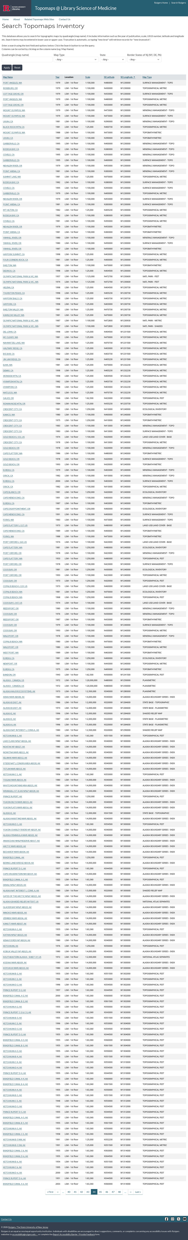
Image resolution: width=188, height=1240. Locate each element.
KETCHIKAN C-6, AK (12, 1167)
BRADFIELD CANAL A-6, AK (15, 1184)
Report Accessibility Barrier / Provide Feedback (74, 1234)
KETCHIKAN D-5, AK (12, 1106)
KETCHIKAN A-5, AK (12, 1128)
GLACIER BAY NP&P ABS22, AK (17, 907)
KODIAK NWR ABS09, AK (15, 962)
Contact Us (64, 19)
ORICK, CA (8, 475)
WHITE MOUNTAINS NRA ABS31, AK (20, 785)
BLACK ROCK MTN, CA (13, 127)
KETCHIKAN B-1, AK (12, 735)
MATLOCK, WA (10, 392)
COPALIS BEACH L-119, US (15, 586)
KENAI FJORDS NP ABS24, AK (16, 940)
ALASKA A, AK (9, 724)
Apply (7, 67)
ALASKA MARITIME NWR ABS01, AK (20, 818)
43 (88, 1191)
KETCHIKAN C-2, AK (12, 979)
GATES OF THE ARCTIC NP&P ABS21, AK (22, 896)
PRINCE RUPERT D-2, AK (14, 990)
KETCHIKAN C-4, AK (12, 1062)
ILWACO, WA (9, 414)
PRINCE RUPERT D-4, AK (14, 1073)
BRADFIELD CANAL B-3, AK (15, 1045)
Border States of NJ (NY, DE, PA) (144, 55)
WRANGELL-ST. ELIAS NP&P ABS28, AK (21, 791)
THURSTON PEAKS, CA (14, 293)
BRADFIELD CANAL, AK (13, 857)
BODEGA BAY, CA (11, 149)
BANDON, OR (9, 674)
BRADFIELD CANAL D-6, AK (15, 1156)
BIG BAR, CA (8, 354)
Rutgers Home (161, 2)
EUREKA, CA (8, 470)
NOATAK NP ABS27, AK (14, 746)
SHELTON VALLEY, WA (13, 309)
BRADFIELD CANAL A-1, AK (15, 879)
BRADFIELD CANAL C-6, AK (15, 1150)
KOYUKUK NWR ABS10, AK (16, 968)
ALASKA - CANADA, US (13, 680)
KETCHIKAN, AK (10, 946)
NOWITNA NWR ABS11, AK (16, 752)
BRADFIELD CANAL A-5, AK (15, 1117)
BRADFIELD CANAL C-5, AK (15, 1134)
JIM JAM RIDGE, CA (12, 359)
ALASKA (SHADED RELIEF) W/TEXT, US (20, 901)
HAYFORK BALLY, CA (12, 298)
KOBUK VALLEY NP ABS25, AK (17, 951)
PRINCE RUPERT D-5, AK (14, 1112)
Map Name (8, 77)
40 (69, 1191)
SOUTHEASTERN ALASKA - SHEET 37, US (22, 957)
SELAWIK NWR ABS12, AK (15, 757)
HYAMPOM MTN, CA (12, 381)
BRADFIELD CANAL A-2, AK (15, 995)
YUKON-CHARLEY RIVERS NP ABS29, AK (22, 829)
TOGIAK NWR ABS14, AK (14, 780)
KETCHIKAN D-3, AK (12, 1029)
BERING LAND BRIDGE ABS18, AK (18, 863)
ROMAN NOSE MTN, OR (14, 403)
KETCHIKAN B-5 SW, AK (14, 1145)
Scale (87, 77)
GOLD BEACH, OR (11, 448)
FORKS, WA (8, 519)
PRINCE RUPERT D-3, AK (14, 1034)
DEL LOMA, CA (9, 331)
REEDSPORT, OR (11, 608)
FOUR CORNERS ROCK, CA (15, 259)
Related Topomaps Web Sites (39, 19)
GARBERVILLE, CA (11, 143)
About (16, 19)
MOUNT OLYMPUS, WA (14, 110)
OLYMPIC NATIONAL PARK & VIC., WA (20, 282)
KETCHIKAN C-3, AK (12, 1023)
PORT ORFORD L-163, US (15, 542)
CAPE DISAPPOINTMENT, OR (16, 508)
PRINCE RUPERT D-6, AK (14, 1178)
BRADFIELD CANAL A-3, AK (15, 1040)
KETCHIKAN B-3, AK (12, 1017)
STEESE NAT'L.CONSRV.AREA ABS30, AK (21, 763)
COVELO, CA (8, 154)
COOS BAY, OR (10, 569)
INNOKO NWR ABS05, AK (15, 912)
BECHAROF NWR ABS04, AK (16, 852)
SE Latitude (109, 77)
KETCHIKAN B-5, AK (12, 1095)
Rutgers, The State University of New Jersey (28, 1227)
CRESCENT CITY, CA (12, 409)
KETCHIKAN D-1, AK (12, 824)
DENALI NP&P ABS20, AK (14, 885)
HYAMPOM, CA (10, 387)
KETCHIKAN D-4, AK (12, 1067)
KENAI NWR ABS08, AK (14, 697)
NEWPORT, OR (10, 663)
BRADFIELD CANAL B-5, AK (15, 1123)
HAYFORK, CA (9, 304)
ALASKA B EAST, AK (12, 702)
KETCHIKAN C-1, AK (12, 774)
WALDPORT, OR (10, 636)
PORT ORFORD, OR (12, 553)
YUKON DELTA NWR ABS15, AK (17, 802)
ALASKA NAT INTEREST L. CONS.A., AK (21, 730)
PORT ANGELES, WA (12, 82)
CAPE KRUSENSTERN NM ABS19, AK (20, 874)
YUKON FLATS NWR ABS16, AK (17, 807)
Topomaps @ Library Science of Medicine (75, 8)
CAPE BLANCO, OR (11, 492)
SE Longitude (128, 77)
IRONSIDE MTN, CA (12, 376)
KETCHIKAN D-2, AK (12, 984)
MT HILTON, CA (10, 210)
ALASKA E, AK (9, 713)
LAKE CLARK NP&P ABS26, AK (17, 741)
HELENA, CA (8, 287)
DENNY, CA (8, 370)
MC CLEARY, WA (10, 337)
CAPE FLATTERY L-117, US (15, 525)
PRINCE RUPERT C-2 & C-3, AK (17, 1012)
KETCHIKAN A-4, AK (12, 1089)
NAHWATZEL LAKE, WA (14, 342)
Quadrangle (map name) (15, 55)
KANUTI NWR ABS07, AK (14, 923)
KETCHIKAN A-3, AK (12, 1051)
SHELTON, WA (9, 265)
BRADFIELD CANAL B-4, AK (15, 1084)
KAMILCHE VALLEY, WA (13, 315)
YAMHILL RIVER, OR (12, 237)
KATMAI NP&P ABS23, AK (15, 935)
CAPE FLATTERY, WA (12, 453)
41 (75, 1191)
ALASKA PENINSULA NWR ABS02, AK (20, 835)
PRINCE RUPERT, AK (12, 796)
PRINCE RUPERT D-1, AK (14, 868)
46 (106, 1191)
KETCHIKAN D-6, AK (12, 1172)
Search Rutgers (178, 2)
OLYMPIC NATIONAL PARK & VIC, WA (20, 276)
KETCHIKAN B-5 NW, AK (14, 1139)
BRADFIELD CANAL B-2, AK (15, 1001)
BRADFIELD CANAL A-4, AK (15, 1078)
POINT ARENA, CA (11, 171)
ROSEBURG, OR (10, 88)
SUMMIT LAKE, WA (12, 176)
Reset (17, 67)
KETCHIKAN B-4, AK (12, 1056)
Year (57, 77)
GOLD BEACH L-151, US (14, 437)
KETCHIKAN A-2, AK (12, 1006)
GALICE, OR (8, 398)
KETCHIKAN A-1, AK (12, 929)
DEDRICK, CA (9, 270)
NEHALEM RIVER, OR (12, 165)
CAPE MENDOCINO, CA (13, 497)
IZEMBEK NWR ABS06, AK (15, 918)
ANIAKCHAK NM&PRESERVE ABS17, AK (21, 840)
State (102, 55)
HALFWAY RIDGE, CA (12, 348)
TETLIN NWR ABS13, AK (14, 768)
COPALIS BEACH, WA (12, 591)
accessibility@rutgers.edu (25, 1234)
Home (5, 19)
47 (113, 1191)
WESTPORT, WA (11, 652)
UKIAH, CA (8, 121)
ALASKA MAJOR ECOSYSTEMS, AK (19, 691)
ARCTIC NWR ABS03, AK (14, 846)
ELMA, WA (7, 365)
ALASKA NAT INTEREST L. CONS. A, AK (21, 890)
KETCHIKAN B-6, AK (12, 1161)
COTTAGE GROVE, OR (13, 93)
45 (100, 1191)
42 (81, 1191)
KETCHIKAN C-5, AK (12, 1101)
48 (119, 1191)
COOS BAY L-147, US (12, 603)
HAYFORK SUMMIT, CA (14, 254)
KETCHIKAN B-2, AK (12, 973)
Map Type (59, 55)
